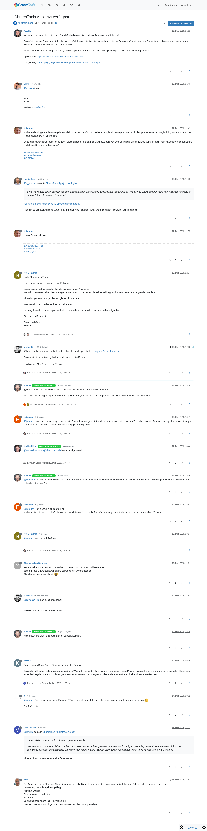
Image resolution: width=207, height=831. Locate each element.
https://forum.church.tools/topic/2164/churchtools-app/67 (52, 203)
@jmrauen (39, 417)
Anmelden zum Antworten (181, 23)
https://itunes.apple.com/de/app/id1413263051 (60, 56)
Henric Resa (29, 179)
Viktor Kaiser (30, 728)
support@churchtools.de (107, 351)
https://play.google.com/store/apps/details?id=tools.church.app (68, 62)
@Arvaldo (36, 84)
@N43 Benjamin (41, 347)
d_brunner (29, 128)
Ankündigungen (25, 23)
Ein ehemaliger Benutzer (35, 563)
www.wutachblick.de (32, 155)
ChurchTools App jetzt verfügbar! (62, 183)
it (24, 696)
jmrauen (28, 385)
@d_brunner (42, 179)
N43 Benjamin (30, 273)
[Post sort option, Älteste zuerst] (164, 23)
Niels (26, 780)
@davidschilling (41, 596)
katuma (27, 661)
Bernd (26, 84)
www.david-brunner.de (33, 152)
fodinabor (28, 417)
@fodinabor (63, 475)
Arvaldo (27, 31)
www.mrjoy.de (30, 158)
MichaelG (28, 347)
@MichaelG (68, 446)
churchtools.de (39, 107)
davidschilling (30, 446)
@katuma (42, 727)
